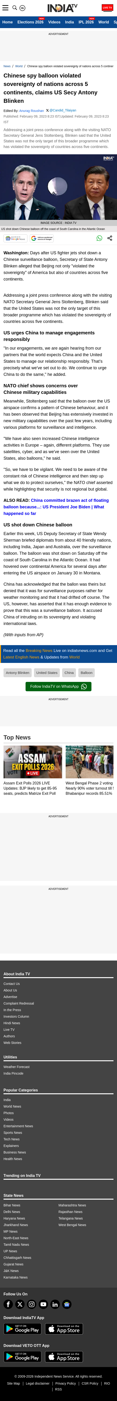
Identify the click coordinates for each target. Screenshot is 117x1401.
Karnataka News (16, 1277)
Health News (13, 1159)
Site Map (13, 1383)
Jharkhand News (16, 1225)
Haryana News (14, 1218)
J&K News (11, 1271)
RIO (107, 1383)
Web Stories (12, 1043)
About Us (10, 990)
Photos (9, 1113)
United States (46, 673)
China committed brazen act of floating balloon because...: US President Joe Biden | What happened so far (56, 507)
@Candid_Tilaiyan (62, 110)
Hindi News (12, 1023)
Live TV (9, 1029)
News (7, 66)
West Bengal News (72, 1225)
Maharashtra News (72, 1205)
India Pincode (13, 1073)
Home (7, 22)
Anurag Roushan (31, 111)
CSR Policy (90, 1383)
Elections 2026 (30, 22)
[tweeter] (20, 1304)
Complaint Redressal (19, 1003)
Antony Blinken (17, 673)
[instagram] (31, 1304)
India (69, 22)
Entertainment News (18, 1126)
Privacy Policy (65, 1383)
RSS (58, 1389)
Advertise (10, 997)
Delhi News (12, 1212)
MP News (11, 1231)
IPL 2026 (86, 22)
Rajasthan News (71, 1212)
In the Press (12, 1010)
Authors (9, 1036)
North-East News (16, 1238)
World (103, 22)
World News (12, 1106)
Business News (15, 1152)
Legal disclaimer (37, 1383)
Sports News (13, 1133)
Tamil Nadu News (16, 1244)
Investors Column (16, 1016)
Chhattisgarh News (17, 1258)
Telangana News (71, 1218)
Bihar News (12, 1205)
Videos (54, 22)
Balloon (86, 673)
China (69, 673)
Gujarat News (13, 1264)
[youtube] (43, 1304)
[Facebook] (8, 1304)
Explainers (11, 1146)
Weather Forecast (17, 1067)
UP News (10, 1251)
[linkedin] (55, 1304)
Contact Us (12, 984)
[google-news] (67, 1304)
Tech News (11, 1139)
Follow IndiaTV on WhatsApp (58, 686)
